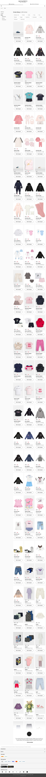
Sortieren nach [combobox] (17, 15)
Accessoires (4, 19)
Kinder (2, 8)
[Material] (16, 17)
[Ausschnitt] (28, 17)
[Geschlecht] (23, 19)
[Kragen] (21, 17)
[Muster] (41, 17)
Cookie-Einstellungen (28, 774)
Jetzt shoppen (18, 41)
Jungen (2, 13)
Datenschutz (18, 774)
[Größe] (29, 15)
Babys (5, 8)
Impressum (14, 774)
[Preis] (40, 15)
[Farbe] (35, 15)
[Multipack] (16, 19)
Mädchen (2, 11)
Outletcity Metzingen (23, 1)
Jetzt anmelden (29, 742)
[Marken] (24, 15)
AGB (32, 774)
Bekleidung (4, 16)
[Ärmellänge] (35, 17)
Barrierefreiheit (22, 774)
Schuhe (3, 18)
